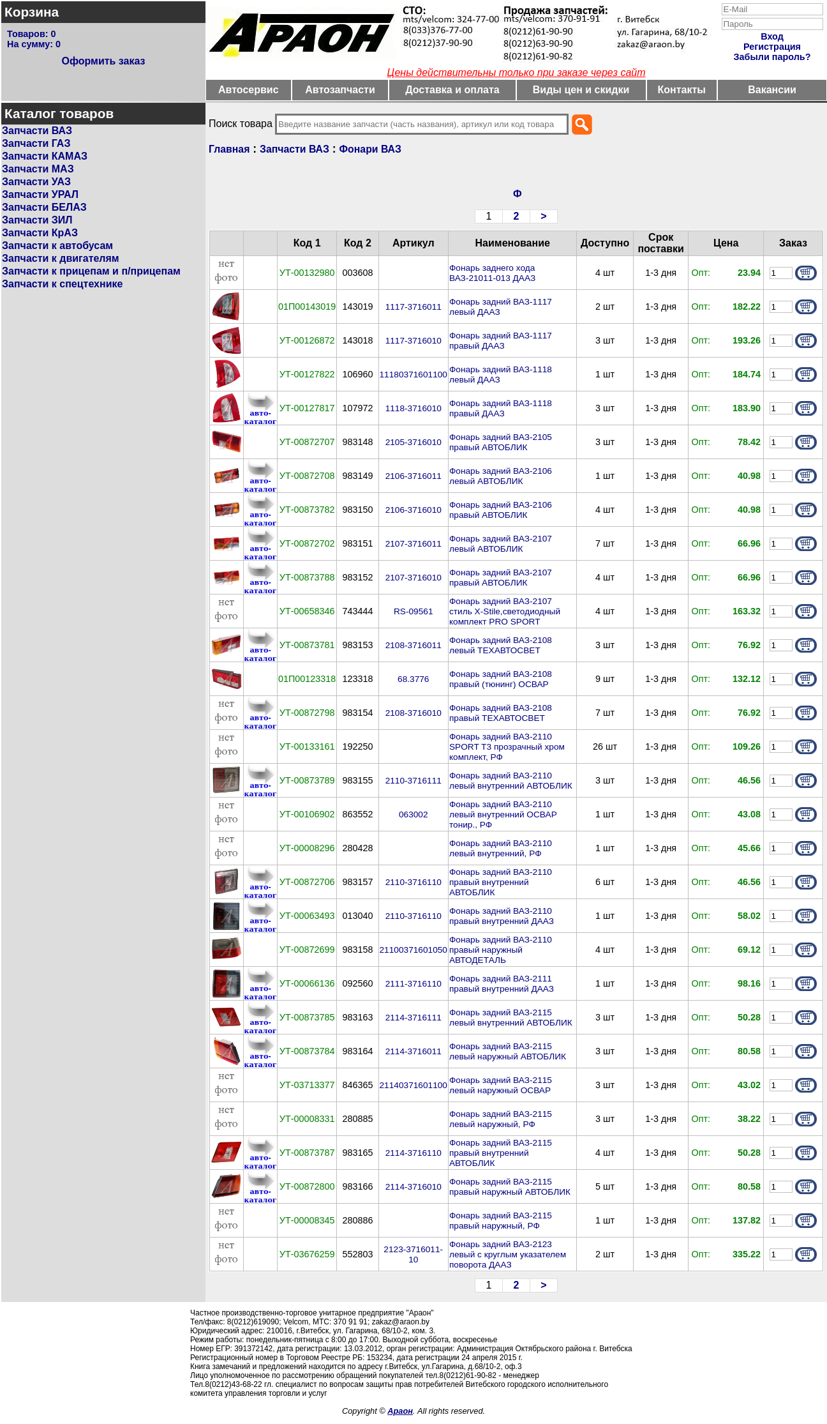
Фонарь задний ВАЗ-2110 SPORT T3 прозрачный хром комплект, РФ (507, 747)
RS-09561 (413, 611)
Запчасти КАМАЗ (44, 156)
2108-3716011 (413, 645)
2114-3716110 (413, 1153)
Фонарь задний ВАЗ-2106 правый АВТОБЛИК (500, 510)
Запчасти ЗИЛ (37, 220)
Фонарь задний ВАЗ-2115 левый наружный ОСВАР (500, 1085)
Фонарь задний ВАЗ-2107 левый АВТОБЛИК (500, 544)
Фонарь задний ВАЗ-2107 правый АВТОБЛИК (500, 577)
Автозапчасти (340, 89)
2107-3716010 (413, 577)
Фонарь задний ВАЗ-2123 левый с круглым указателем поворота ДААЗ (507, 1254)
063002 (413, 814)
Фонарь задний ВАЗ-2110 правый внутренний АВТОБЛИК (500, 882)
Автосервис (248, 89)
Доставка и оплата (452, 89)
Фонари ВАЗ (370, 149)
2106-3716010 (413, 510)
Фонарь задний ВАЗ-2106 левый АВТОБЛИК (500, 476)
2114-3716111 (413, 1017)
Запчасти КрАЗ (40, 232)
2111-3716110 (413, 983)
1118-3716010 (413, 408)
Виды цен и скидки (581, 89)
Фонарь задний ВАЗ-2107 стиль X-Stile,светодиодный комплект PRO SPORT (504, 611)
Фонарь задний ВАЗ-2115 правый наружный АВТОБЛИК (509, 1187)
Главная (229, 149)
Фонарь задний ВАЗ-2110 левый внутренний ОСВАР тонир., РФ (503, 814)
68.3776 (413, 679)
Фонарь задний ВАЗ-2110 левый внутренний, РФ (500, 848)
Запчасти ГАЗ (36, 143)
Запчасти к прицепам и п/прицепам (91, 271)
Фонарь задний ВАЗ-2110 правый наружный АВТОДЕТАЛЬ (500, 950)
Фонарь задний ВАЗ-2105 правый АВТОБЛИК (500, 442)
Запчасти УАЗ (36, 181)
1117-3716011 (413, 307)
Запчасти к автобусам (57, 245)
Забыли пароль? (772, 57)
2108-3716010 (413, 713)
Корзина (31, 11)
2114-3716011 (413, 1051)
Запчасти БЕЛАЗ (44, 207)
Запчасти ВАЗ (37, 130)
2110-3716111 (413, 780)
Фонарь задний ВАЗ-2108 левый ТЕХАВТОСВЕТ (500, 645)
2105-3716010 (413, 442)
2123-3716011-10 (413, 1254)
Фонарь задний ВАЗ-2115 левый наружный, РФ (500, 1119)
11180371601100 (413, 374)
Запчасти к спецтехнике (62, 283)
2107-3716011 (413, 544)
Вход (772, 36)
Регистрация (772, 47)
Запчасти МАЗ (38, 168)
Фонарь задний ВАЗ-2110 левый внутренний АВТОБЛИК (510, 781)
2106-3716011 (413, 476)
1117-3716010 (413, 340)
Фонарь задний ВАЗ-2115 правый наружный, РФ (500, 1221)
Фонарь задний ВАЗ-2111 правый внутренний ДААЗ (501, 984)
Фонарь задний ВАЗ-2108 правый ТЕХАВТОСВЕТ (500, 713)
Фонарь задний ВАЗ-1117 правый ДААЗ (500, 341)
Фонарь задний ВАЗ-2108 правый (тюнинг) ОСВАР (500, 679)
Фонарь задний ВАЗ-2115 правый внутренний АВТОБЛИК (500, 1153)
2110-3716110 (413, 882)
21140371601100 (413, 1085)
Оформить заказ (103, 61)
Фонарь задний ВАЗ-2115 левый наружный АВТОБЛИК (507, 1051)
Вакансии (772, 89)
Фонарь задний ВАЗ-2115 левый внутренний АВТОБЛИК (510, 1017)
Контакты (682, 89)
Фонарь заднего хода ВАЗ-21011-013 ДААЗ (492, 273)
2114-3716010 (413, 1187)
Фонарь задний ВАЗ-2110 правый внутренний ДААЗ (501, 916)
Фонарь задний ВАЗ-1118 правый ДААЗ (500, 408)
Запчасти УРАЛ (40, 194)
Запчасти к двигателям (60, 258)
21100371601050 (413, 950)
